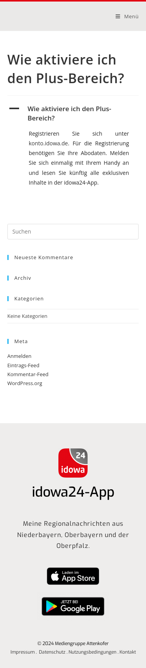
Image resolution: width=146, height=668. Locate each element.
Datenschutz (52, 652)
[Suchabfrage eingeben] (73, 231)
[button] (73, 113)
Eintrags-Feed (23, 365)
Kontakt (128, 652)
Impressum (23, 652)
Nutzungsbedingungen (92, 652)
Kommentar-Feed (28, 374)
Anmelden (19, 355)
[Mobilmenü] (127, 16)
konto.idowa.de (48, 143)
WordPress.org (24, 383)
